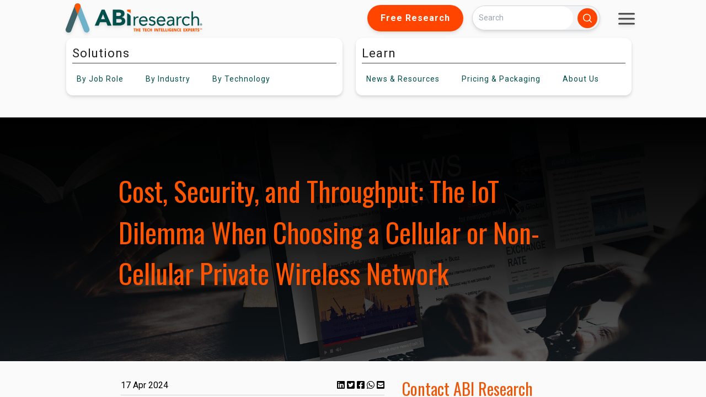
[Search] (523, 18)
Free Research (415, 18)
